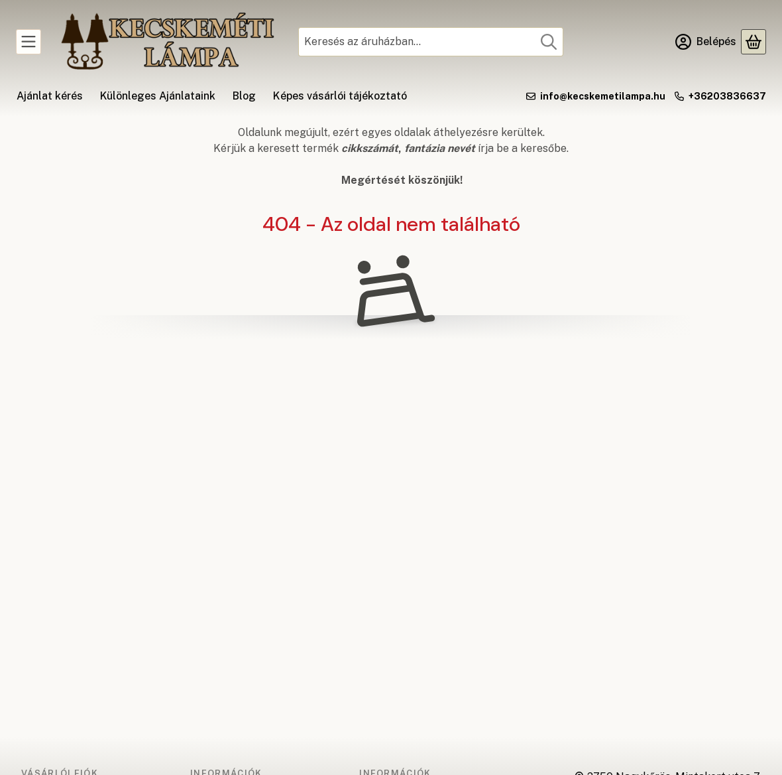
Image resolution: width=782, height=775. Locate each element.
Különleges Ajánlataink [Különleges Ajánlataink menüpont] (157, 96)
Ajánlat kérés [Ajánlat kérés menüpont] (50, 96)
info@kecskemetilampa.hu (602, 96)
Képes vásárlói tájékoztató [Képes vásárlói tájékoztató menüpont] (340, 96)
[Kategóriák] (28, 41)
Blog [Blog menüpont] (244, 96)
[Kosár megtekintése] (753, 41)
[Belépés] (706, 41)
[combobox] (430, 41)
